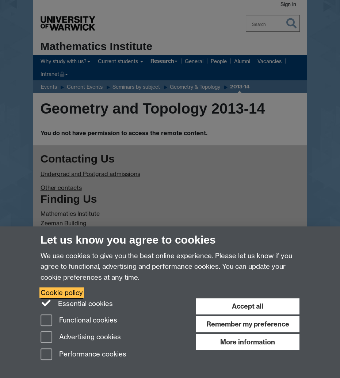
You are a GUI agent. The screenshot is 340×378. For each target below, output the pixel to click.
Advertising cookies (81, 337)
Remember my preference (247, 324)
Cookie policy (62, 293)
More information (247, 342)
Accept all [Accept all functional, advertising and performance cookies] (247, 306)
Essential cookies (77, 303)
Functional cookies (79, 321)
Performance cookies (83, 355)
